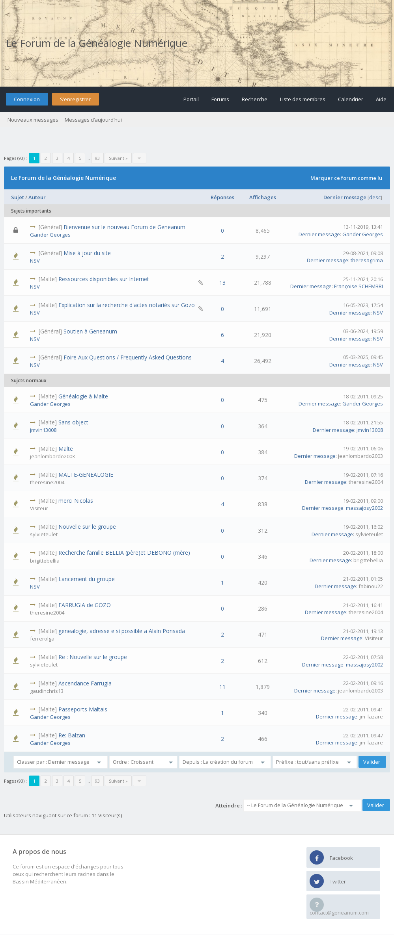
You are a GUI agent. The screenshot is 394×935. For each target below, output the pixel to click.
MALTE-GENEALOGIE (85, 474)
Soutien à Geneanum (90, 331)
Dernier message (344, 197)
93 (97, 158)
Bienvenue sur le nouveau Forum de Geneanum (124, 227)
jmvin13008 (43, 429)
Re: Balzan (71, 735)
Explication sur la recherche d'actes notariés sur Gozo (126, 305)
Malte (65, 448)
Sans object (73, 422)
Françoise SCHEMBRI (358, 286)
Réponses (222, 197)
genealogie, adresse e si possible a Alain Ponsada (121, 631)
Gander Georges (50, 234)
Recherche (254, 99)
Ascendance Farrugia (85, 683)
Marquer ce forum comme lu (346, 177)
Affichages (262, 197)
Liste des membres (302, 99)
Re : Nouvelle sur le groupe (92, 657)
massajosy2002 (364, 507)
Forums (220, 99)
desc (375, 197)
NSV (35, 260)
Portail (191, 99)
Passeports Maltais (82, 709)
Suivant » (118, 158)
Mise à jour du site (87, 253)
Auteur (37, 197)
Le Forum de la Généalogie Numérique (96, 43)
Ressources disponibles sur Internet (103, 279)
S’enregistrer (75, 99)
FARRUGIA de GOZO (84, 605)
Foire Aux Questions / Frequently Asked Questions (127, 357)
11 (222, 687)
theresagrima (367, 260)
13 (222, 282)
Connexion (27, 99)
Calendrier (350, 99)
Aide (381, 99)
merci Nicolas (75, 500)
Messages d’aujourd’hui (93, 119)
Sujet (17, 197)
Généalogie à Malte (83, 396)
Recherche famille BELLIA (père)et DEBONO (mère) (124, 552)
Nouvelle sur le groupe (87, 526)
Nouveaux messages (32, 119)
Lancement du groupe (86, 579)
